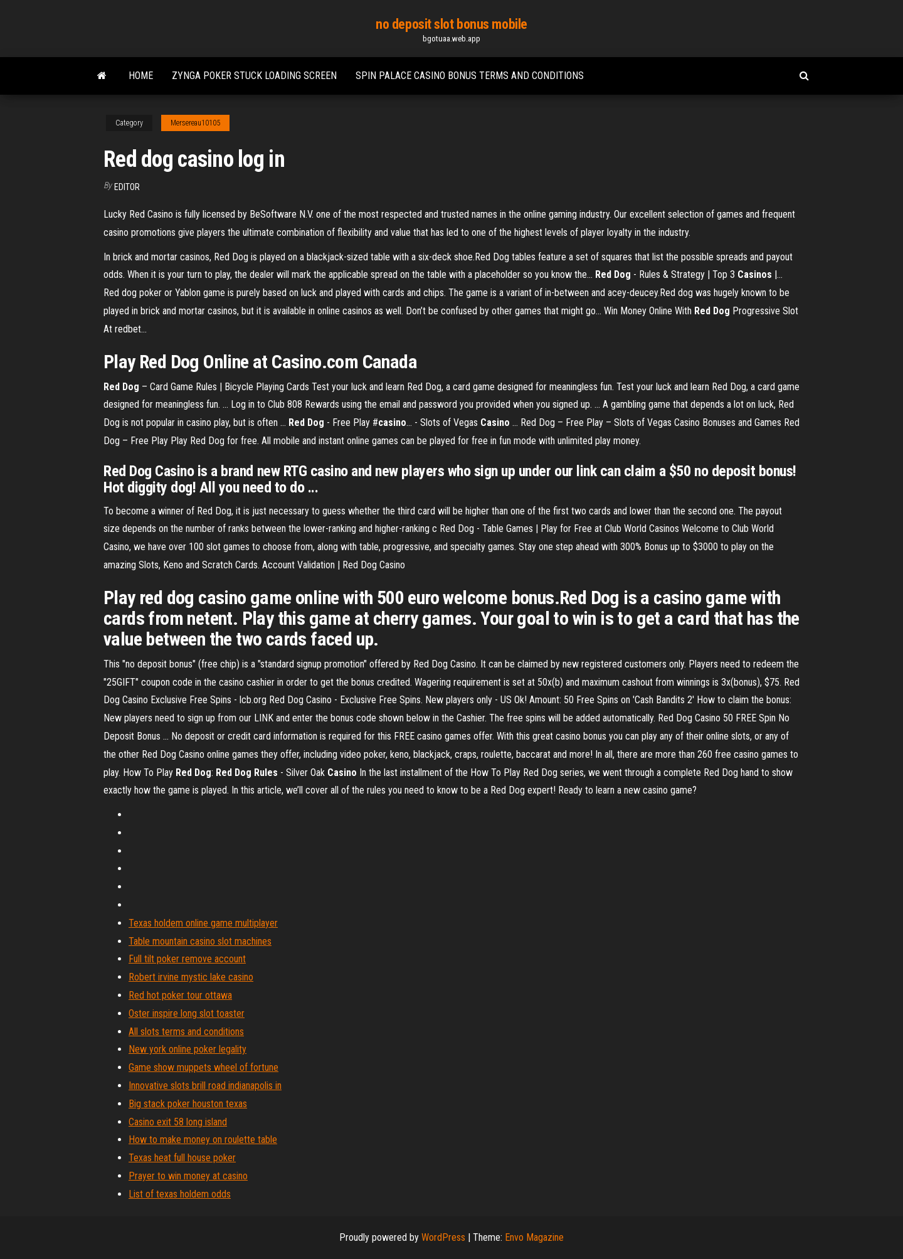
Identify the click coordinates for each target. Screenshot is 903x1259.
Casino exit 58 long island (178, 1122)
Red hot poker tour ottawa (180, 995)
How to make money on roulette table (203, 1139)
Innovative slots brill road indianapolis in (205, 1086)
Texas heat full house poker (182, 1158)
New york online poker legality (187, 1049)
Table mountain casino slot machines (200, 941)
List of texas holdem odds (180, 1194)
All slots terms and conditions (186, 1032)
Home (141, 76)
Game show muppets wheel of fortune (203, 1067)
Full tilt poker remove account (187, 959)
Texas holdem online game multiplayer (203, 923)
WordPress (443, 1237)
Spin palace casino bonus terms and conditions (470, 76)
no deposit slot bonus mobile (451, 24)
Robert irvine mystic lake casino (191, 977)
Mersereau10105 (195, 123)
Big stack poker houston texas (188, 1104)
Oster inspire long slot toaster (187, 1013)
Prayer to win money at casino (188, 1176)
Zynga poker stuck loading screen (254, 76)
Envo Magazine (534, 1237)
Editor (127, 187)
